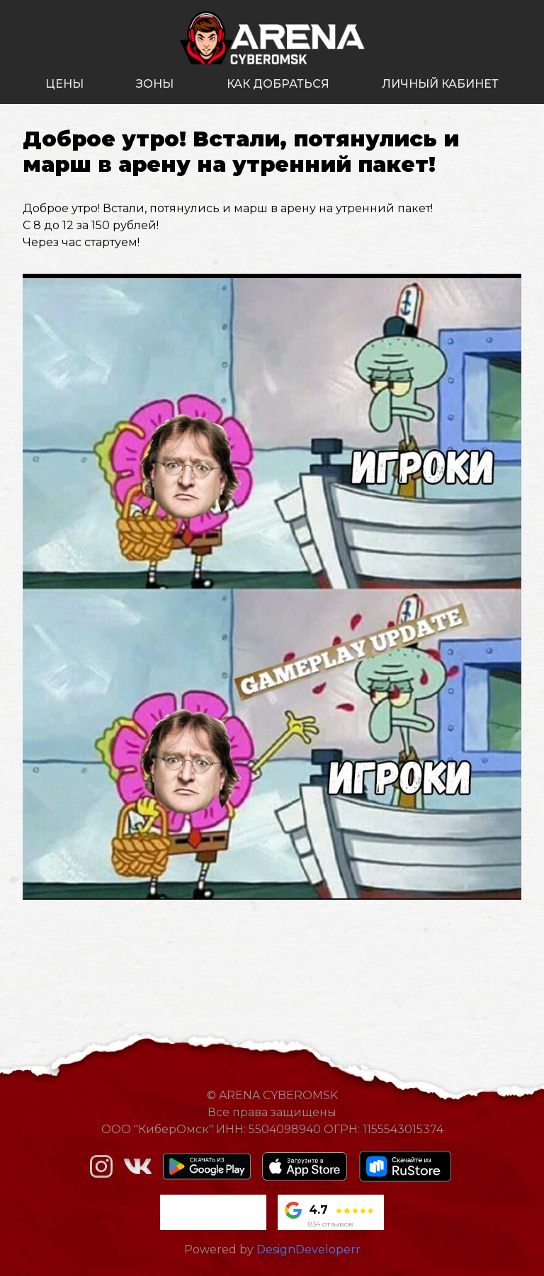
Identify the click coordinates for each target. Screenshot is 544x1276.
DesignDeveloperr (308, 1249)
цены (64, 84)
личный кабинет (440, 84)
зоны (155, 84)
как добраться (278, 84)
